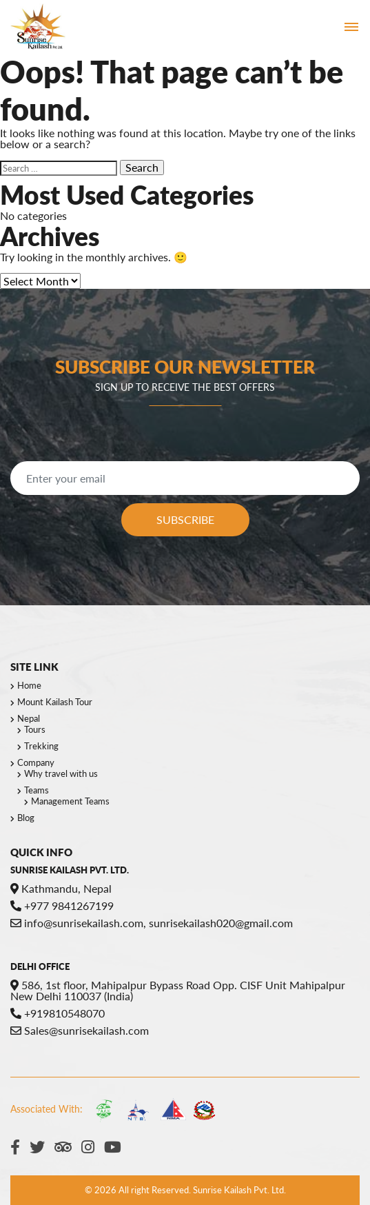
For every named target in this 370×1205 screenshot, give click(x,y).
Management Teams (70, 801)
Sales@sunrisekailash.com (79, 1030)
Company (35, 762)
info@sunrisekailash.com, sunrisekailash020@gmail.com (151, 922)
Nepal (28, 718)
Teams (36, 790)
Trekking (41, 745)
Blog (25, 817)
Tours (34, 729)
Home (29, 685)
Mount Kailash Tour (54, 701)
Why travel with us (61, 773)
